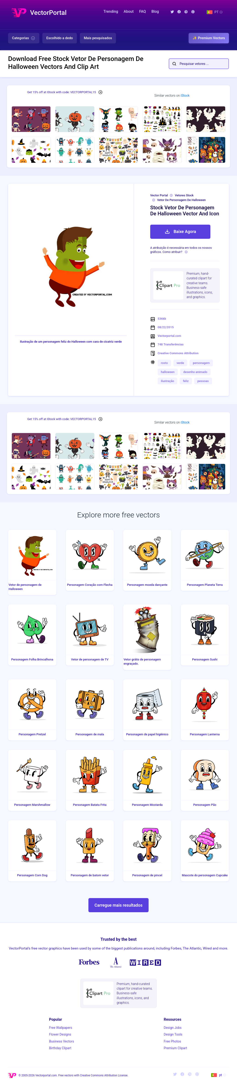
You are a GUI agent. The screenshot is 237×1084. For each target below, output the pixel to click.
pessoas (203, 381)
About (129, 11)
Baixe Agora (180, 231)
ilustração (167, 381)
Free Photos (172, 1041)
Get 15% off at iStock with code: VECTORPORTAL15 (61, 92)
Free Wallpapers (60, 1028)
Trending (110, 11)
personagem (201, 363)
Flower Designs (60, 1034)
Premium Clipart (175, 1048)
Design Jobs (172, 1028)
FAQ (142, 11)
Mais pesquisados (98, 38)
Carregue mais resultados (118, 905)
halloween (168, 372)
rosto (164, 363)
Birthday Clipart (60, 1048)
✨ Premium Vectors (209, 38)
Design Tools (173, 1034)
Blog (155, 11)
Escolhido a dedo (59, 38)
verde (180, 363)
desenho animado (195, 372)
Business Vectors (61, 1041)
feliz (186, 381)
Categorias (23, 38)
